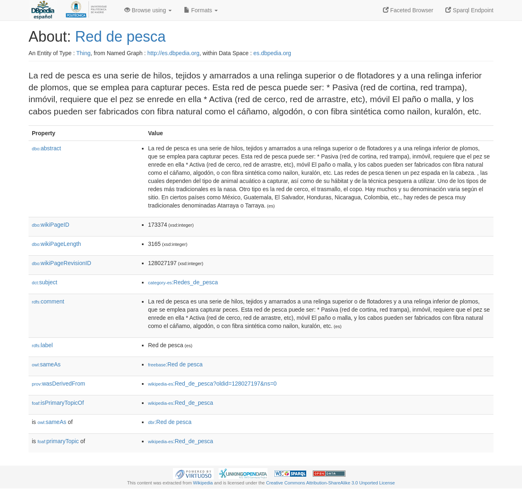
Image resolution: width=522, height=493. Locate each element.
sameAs (46, 364)
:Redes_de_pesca (183, 282)
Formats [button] (201, 10)
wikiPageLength (56, 244)
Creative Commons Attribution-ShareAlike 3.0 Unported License (330, 482)
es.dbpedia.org (272, 53)
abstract (46, 148)
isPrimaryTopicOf (58, 402)
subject (44, 282)
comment (48, 301)
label (42, 345)
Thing (83, 53)
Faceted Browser (408, 10)
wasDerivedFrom (58, 383)
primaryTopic (58, 441)
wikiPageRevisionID (61, 263)
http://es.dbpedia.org (173, 53)
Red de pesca (120, 36)
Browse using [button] (148, 10)
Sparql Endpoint (469, 10)
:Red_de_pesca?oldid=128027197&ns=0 (212, 383)
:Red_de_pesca (180, 402)
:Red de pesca (175, 364)
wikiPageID (50, 224)
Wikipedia (203, 482)
